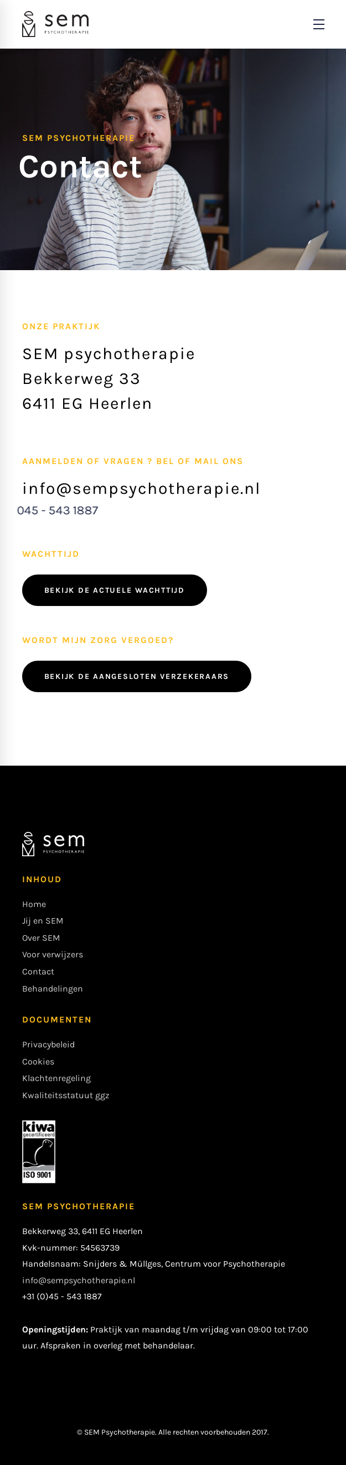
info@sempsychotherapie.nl (78, 1280)
